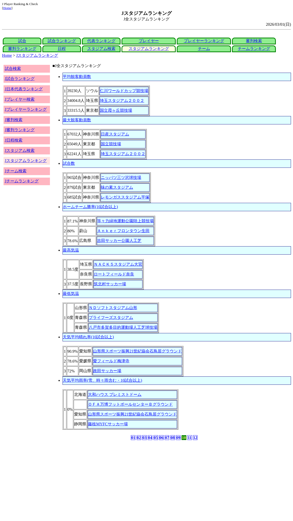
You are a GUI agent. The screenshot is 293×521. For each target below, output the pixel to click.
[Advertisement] (122, 480)
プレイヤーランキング (204, 41)
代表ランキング (101, 41)
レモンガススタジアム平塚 (125, 197)
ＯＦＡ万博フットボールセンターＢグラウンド (130, 404)
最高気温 (71, 250)
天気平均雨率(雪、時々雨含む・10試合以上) (102, 380)
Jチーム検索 (15, 171)
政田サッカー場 (107, 371)
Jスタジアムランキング (37, 55)
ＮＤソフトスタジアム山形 (113, 308)
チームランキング (254, 48)
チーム (204, 48)
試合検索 (13, 68)
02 (139, 437)
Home (7, 8)
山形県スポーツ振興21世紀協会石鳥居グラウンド (137, 351)
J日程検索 (13, 140)
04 (150, 437)
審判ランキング (22, 48)
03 (144, 437)
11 (189, 437)
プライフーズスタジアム (111, 317)
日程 (62, 48)
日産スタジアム (115, 134)
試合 (22, 41)
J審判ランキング (20, 130)
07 (167, 437)
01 (133, 437)
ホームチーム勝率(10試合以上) (90, 207)
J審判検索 (13, 120)
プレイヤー (149, 41)
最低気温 (71, 293)
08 (173, 437)
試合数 (69, 163)
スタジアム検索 (101, 48)
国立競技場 (111, 144)
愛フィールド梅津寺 (111, 361)
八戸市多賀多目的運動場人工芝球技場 (123, 327)
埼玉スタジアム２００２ (122, 100)
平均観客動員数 (77, 76)
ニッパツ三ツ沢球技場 (121, 177)
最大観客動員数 (77, 120)
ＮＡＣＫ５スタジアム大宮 (118, 264)
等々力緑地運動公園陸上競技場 (125, 221)
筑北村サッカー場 (110, 284)
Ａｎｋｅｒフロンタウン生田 (123, 231)
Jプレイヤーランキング (26, 109)
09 (178, 437)
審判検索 (254, 41)
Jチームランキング (22, 181)
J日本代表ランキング (24, 89)
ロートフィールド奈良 (114, 274)
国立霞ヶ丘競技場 (116, 110)
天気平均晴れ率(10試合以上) (88, 337)
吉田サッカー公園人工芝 (119, 240)
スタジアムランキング (149, 48)
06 (161, 437)
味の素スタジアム (117, 187)
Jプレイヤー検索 (20, 99)
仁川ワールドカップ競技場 (124, 91)
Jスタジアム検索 (20, 150)
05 (156, 437)
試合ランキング (62, 41)
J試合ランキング (20, 78)
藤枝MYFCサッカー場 (108, 424)
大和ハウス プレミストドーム (114, 394)
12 (195, 437)
